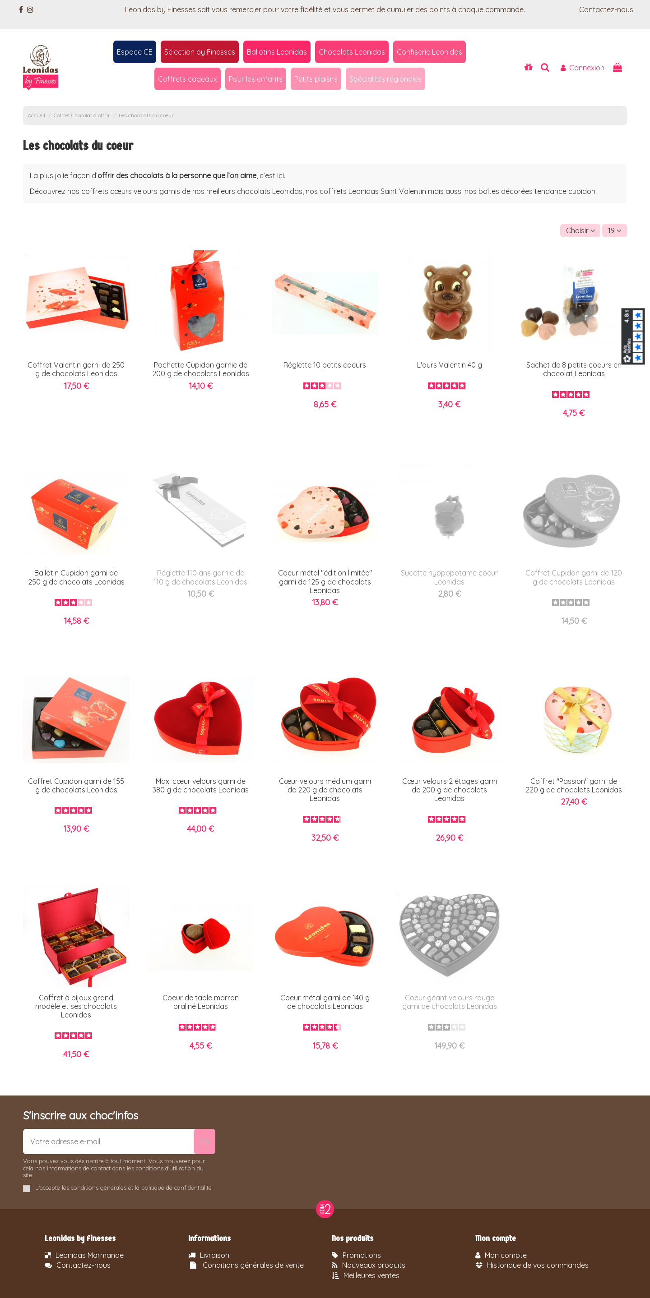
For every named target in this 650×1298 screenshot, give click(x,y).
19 (614, 230)
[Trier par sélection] (580, 230)
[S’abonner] (204, 1141)
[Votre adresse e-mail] (108, 1141)
